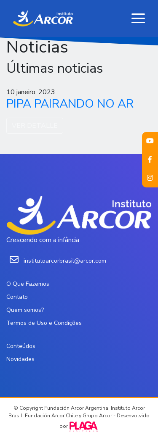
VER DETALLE (35, 125)
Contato (17, 297)
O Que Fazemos (27, 284)
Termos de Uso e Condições (44, 323)
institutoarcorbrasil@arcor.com (65, 261)
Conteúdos (20, 346)
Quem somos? (25, 310)
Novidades (20, 359)
